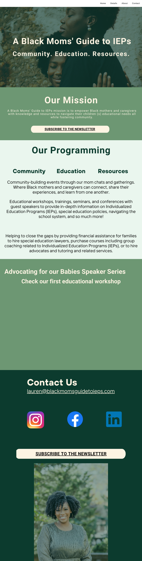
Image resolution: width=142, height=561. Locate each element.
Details (113, 3)
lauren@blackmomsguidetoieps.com (71, 391)
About (125, 3)
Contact (136, 3)
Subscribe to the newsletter (70, 129)
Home (103, 3)
